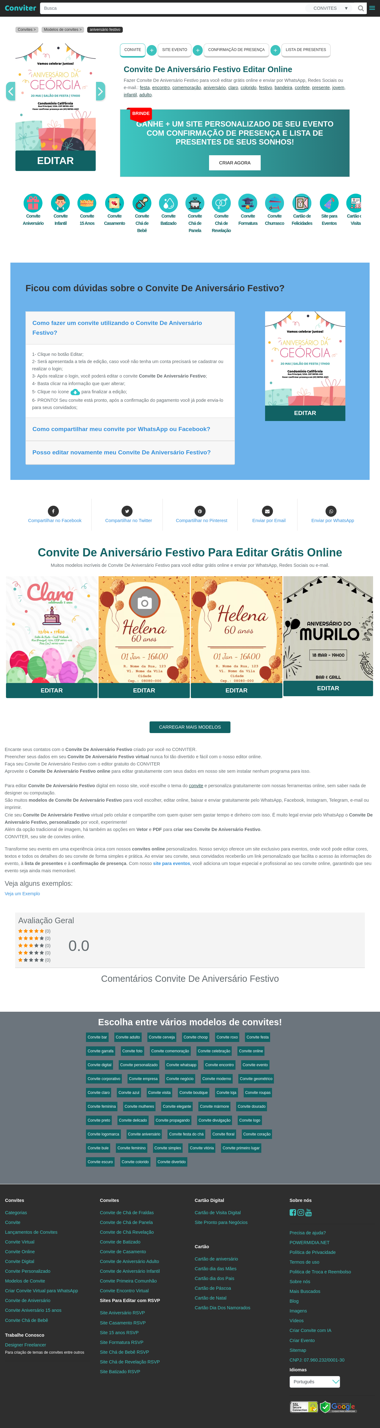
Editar (52, 690)
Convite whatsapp (181, 1065)
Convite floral (224, 1134)
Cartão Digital (209, 1200)
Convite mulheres (139, 1106)
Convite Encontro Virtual (124, 1290)
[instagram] (301, 1212)
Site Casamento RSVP (123, 1322)
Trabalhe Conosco (24, 1335)
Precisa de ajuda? (308, 1232)
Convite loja (226, 1092)
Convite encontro (219, 1065)
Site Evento (174, 50)
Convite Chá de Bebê (142, 216)
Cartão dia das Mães (216, 1268)
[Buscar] (360, 8)
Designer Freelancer (44, 1348)
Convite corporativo (104, 1079)
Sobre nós (301, 1200)
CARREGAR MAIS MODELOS (190, 727)
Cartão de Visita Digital (218, 1212)
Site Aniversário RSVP (122, 1312)
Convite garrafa (100, 1051)
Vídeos (297, 1320)
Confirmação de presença (236, 50)
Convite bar (97, 1037)
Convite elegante (177, 1106)
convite (196, 785)
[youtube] (308, 1212)
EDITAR (55, 160)
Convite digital (99, 1065)
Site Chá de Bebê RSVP (124, 1352)
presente (321, 87)
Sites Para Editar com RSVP (130, 1300)
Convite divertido (172, 1162)
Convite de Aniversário (27, 1300)
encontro (161, 87)
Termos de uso (304, 1262)
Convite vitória (202, 1148)
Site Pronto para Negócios (221, 1222)
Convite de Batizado (120, 1241)
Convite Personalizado (27, 1271)
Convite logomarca (103, 1134)
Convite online (251, 1051)
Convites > (27, 29)
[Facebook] (293, 1212)
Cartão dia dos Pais (215, 1278)
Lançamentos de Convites (31, 1232)
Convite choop (196, 1037)
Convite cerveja (162, 1037)
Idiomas (298, 1369)
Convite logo (249, 1120)
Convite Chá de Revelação (221, 216)
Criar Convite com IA (311, 1330)
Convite (132, 50)
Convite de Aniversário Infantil (130, 1271)
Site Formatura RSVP (121, 1342)
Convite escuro (100, 1162)
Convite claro (99, 1092)
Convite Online (20, 1251)
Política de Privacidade (313, 1252)
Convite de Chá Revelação (127, 1232)
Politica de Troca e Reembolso (320, 1271)
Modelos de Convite (25, 1280)
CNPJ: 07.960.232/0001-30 (317, 1360)
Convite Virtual (19, 1241)
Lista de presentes (306, 50)
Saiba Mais (52, 628)
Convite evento (255, 1065)
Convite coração (257, 1134)
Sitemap (298, 1350)
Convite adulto (128, 1037)
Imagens (298, 1310)
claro (233, 87)
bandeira (283, 87)
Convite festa (258, 1037)
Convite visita (159, 1092)
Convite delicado (133, 1120)
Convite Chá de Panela (194, 216)
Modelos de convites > (63, 29)
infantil (130, 94)
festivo (265, 87)
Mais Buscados (305, 1291)
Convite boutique (193, 1092)
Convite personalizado (139, 1065)
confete (302, 87)
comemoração (186, 87)
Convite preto (99, 1120)
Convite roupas (258, 1092)
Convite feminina (102, 1106)
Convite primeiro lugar (241, 1148)
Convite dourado (251, 1106)
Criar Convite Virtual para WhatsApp (41, 1290)
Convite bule (98, 1148)
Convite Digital (19, 1261)
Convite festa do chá (186, 1134)
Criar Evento (302, 1340)
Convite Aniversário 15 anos (33, 1310)
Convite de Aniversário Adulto (129, 1261)
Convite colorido (135, 1162)
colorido (248, 87)
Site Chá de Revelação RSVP (130, 1361)
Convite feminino (131, 1148)
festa (145, 87)
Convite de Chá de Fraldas (127, 1212)
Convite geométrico (256, 1079)
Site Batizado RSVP (120, 1371)
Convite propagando (173, 1120)
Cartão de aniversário (216, 1258)
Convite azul (128, 1092)
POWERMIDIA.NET (310, 1242)
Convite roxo (227, 1037)
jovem (338, 87)
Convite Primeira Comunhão (128, 1280)
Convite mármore (214, 1106)
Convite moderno (216, 1079)
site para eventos (171, 863)
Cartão (202, 1246)
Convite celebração (214, 1051)
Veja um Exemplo (22, 893)
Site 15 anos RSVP (119, 1332)
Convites (14, 1200)
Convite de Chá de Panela (126, 1222)
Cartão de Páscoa (213, 1288)
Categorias (16, 1212)
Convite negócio (180, 1079)
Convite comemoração (170, 1051)
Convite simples (168, 1148)
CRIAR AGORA (235, 162)
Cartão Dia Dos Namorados (223, 1307)
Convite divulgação (214, 1120)
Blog (294, 1301)
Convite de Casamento (123, 1251)
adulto (145, 94)
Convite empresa (143, 1079)
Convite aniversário (144, 1134)
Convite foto (132, 1051)
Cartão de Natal (211, 1297)
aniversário (215, 87)
